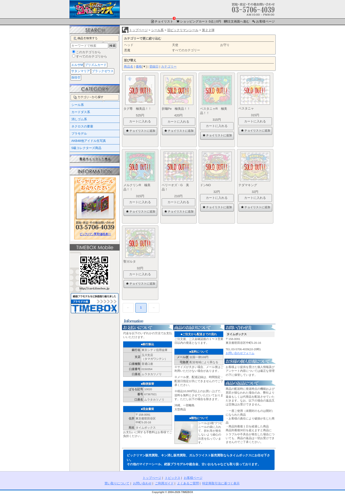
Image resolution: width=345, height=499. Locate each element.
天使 (175, 45)
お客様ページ (263, 21)
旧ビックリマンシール (182, 30)
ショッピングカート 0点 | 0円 (198, 21)
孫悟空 (75, 77)
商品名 (128, 66)
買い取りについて (116, 483)
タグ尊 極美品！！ (137, 108)
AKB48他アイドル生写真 (88, 141)
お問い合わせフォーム (240, 353)
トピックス (172, 478)
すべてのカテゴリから (91, 56)
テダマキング (249, 185)
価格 (139, 66)
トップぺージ (152, 478)
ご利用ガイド (164, 483)
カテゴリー (169, 66)
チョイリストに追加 (140, 130)
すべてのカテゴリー (186, 50)
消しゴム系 (79, 119)
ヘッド (128, 45)
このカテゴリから (88, 52)
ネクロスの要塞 (82, 126)
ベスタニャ (247, 108)
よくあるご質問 (188, 483)
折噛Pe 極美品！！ (176, 108)
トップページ (138, 30)
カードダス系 (80, 112)
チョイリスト (162, 21)
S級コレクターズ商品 (86, 148)
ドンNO (207, 185)
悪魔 (127, 50)
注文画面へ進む (236, 21)
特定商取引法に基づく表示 (221, 483)
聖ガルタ (131, 261)
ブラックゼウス (103, 71)
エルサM (77, 65)
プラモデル (79, 133)
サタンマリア (80, 71)
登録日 (154, 66)
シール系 (157, 30)
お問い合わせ (142, 483)
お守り (225, 45)
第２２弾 (208, 30)
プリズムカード (96, 65)
